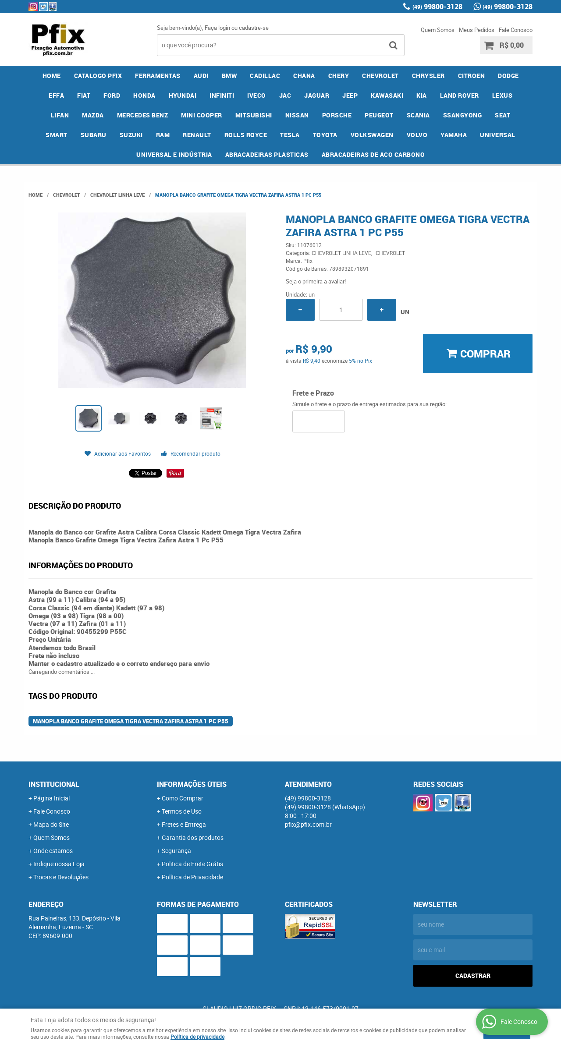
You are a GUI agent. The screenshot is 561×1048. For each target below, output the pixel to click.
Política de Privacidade (192, 877)
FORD (111, 95)
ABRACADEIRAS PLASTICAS (267, 154)
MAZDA (93, 115)
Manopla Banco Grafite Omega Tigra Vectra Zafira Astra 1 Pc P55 (130, 721)
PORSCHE (337, 115)
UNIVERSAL (497, 135)
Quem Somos (437, 30)
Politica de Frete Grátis (192, 864)
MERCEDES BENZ (142, 115)
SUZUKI (131, 135)
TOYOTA (325, 135)
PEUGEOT (379, 115)
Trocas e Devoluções (61, 877)
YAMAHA (453, 135)
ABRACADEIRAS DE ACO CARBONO (373, 154)
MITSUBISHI (253, 115)
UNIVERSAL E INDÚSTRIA (174, 154)
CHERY (338, 75)
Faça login (217, 28)
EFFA (56, 95)
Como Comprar (182, 798)
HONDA (144, 95)
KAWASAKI (387, 95)
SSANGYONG (462, 115)
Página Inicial (51, 798)
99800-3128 (437, 6)
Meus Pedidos (476, 30)
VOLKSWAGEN (372, 135)
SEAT (502, 115)
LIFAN (60, 115)
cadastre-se (254, 28)
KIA (421, 95)
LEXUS (502, 95)
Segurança (176, 850)
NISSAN (297, 115)
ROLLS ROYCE (245, 135)
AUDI (201, 75)
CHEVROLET (380, 75)
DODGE (508, 75)
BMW (229, 75)
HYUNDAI (183, 95)
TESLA (290, 135)
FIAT (83, 95)
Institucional (53, 784)
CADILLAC (265, 75)
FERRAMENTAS (158, 75)
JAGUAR (316, 95)
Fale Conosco (516, 30)
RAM (163, 135)
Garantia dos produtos (193, 837)
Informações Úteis (192, 784)
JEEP (350, 95)
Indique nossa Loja (59, 864)
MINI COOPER (201, 115)
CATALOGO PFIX (98, 75)
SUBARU (94, 135)
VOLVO (417, 135)
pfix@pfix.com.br (308, 824)
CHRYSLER (428, 75)
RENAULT (197, 135)
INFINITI (221, 95)
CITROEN (471, 75)
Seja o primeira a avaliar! (316, 281)
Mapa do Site (51, 824)
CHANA (304, 75)
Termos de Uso (182, 811)
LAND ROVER (459, 95)
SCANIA (418, 115)
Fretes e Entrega (184, 824)
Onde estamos (53, 850)
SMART (56, 135)
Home (52, 75)
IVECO (256, 95)
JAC (285, 95)
